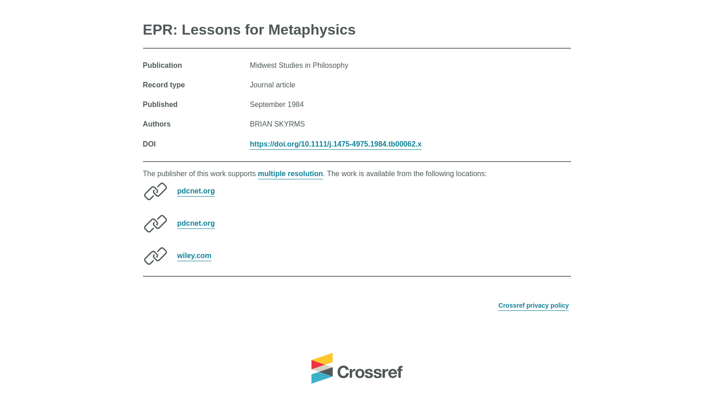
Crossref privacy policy (534, 305)
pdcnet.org (196, 191)
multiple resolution (290, 174)
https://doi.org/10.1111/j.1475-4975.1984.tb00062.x (336, 144)
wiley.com (194, 255)
